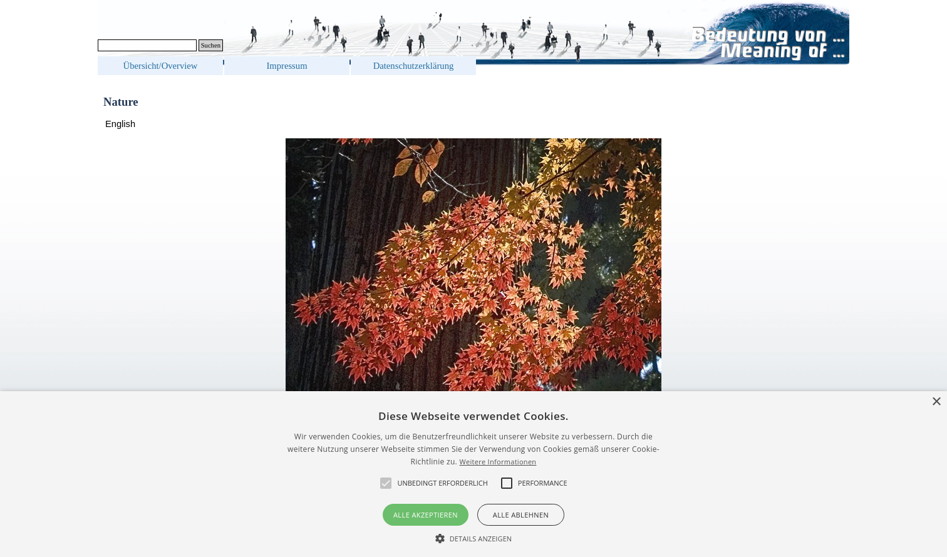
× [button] (936, 402)
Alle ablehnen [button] (521, 514)
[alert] (473, 474)
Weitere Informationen (497, 461)
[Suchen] (147, 45)
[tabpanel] (473, 124)
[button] (473, 537)
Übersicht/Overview (160, 66)
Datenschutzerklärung (413, 66)
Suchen (210, 45)
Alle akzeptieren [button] (425, 514)
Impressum (286, 66)
